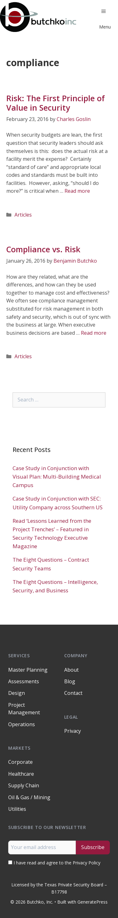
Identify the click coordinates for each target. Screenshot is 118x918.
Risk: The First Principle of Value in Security (55, 103)
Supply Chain (23, 785)
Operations (21, 724)
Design (16, 693)
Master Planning (28, 669)
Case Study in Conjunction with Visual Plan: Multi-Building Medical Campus (57, 476)
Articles (23, 214)
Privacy (72, 730)
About (71, 669)
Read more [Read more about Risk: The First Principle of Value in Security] (77, 190)
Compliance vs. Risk (43, 249)
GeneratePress (92, 902)
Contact (73, 693)
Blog (69, 681)
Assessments (23, 681)
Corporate (20, 761)
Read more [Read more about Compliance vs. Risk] (93, 332)
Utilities (17, 808)
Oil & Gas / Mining (29, 797)
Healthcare (21, 773)
